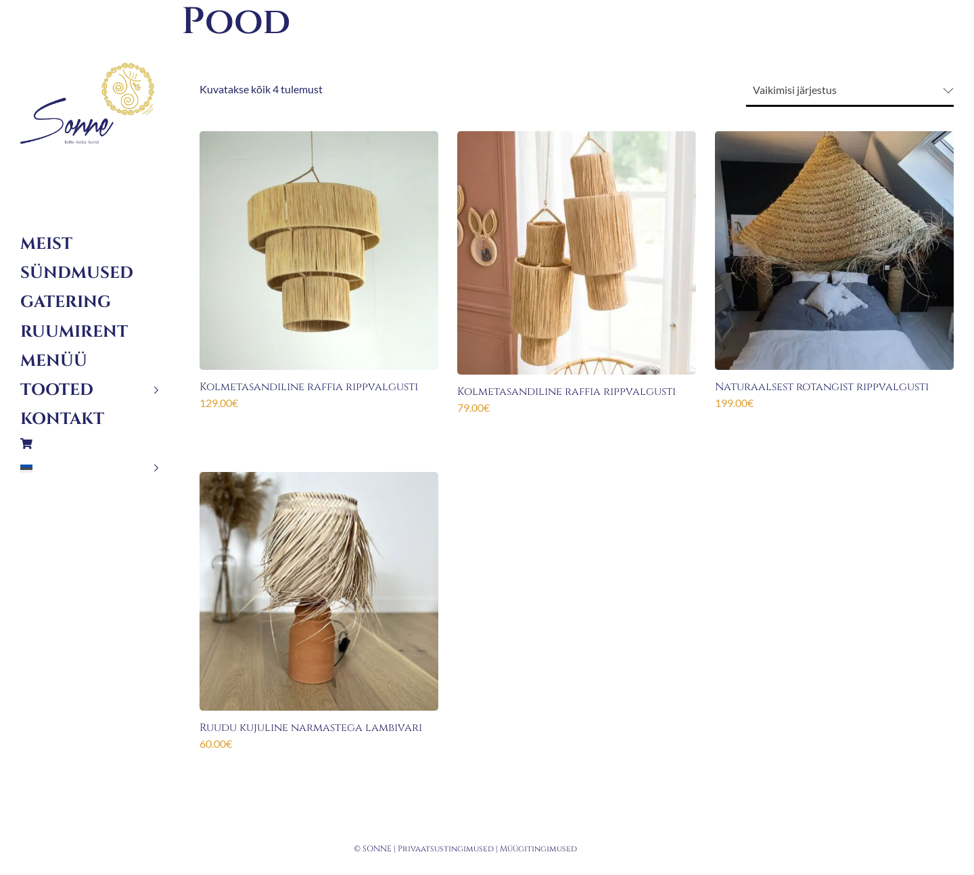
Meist (46, 244)
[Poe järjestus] (850, 90)
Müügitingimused (538, 848)
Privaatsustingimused (446, 848)
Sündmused (76, 273)
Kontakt (62, 419)
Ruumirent (74, 332)
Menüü (53, 361)
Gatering (65, 302)
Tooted (56, 390)
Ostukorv (89, 444)
